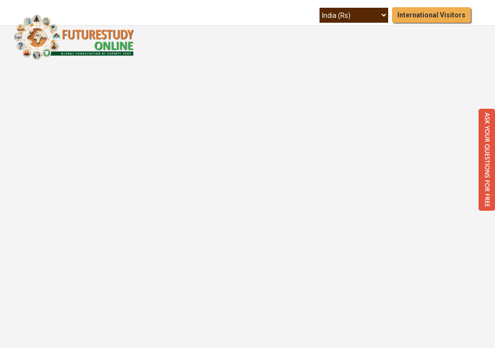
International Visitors (431, 15)
